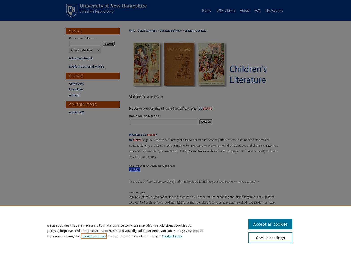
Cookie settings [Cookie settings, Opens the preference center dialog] (270, 237)
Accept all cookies (270, 224)
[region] (175, 230)
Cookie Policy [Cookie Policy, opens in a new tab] (172, 236)
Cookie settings (94, 236)
